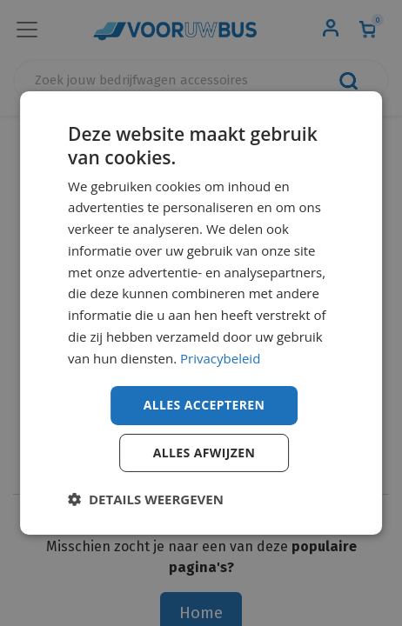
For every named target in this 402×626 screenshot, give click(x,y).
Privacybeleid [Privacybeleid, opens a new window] (220, 358)
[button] (146, 499)
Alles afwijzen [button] (204, 452)
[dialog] (201, 313)
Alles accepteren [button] (204, 404)
